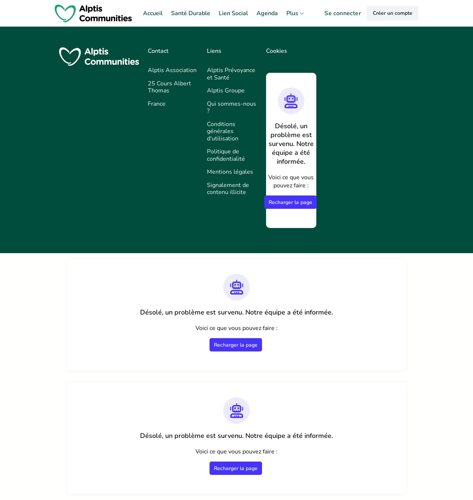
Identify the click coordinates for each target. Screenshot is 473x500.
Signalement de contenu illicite (228, 189)
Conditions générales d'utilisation (222, 131)
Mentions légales (230, 172)
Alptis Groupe (226, 90)
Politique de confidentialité (226, 155)
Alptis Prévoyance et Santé (231, 74)
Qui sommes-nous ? (231, 107)
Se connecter (342, 13)
